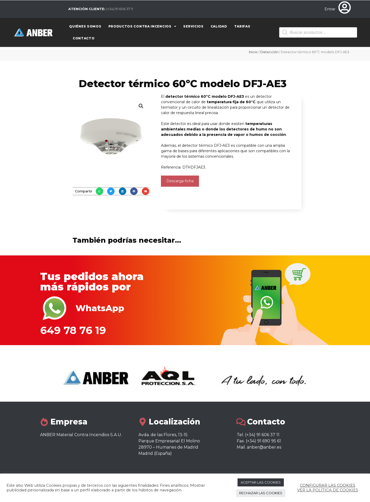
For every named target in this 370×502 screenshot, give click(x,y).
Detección (269, 52)
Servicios (193, 26)
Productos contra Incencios (142, 26)
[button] (99, 191)
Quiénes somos (85, 26)
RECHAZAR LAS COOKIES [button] (260, 493)
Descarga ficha (180, 181)
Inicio (253, 52)
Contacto (84, 38)
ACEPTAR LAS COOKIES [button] (261, 482)
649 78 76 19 (73, 330)
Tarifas (242, 26)
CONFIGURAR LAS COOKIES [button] (327, 485)
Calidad (219, 26)
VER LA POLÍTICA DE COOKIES (327, 490)
